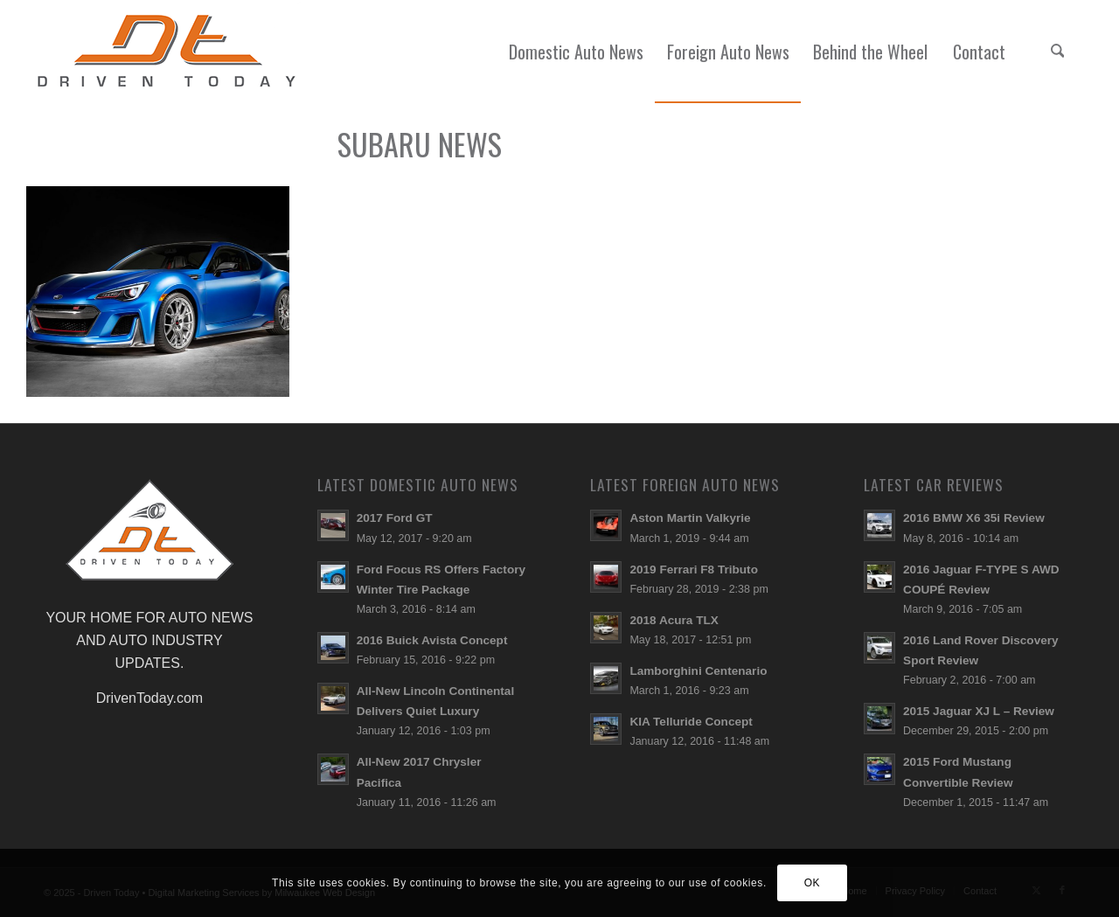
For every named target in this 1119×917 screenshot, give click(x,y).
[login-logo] (171, 51)
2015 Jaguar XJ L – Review (978, 711)
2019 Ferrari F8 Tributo (693, 569)
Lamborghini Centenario (698, 670)
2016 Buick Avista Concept (432, 640)
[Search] (1057, 51)
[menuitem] (576, 51)
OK (812, 883)
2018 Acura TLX (674, 620)
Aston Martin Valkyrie (689, 517)
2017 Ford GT (395, 517)
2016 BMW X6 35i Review (974, 517)
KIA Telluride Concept (690, 721)
